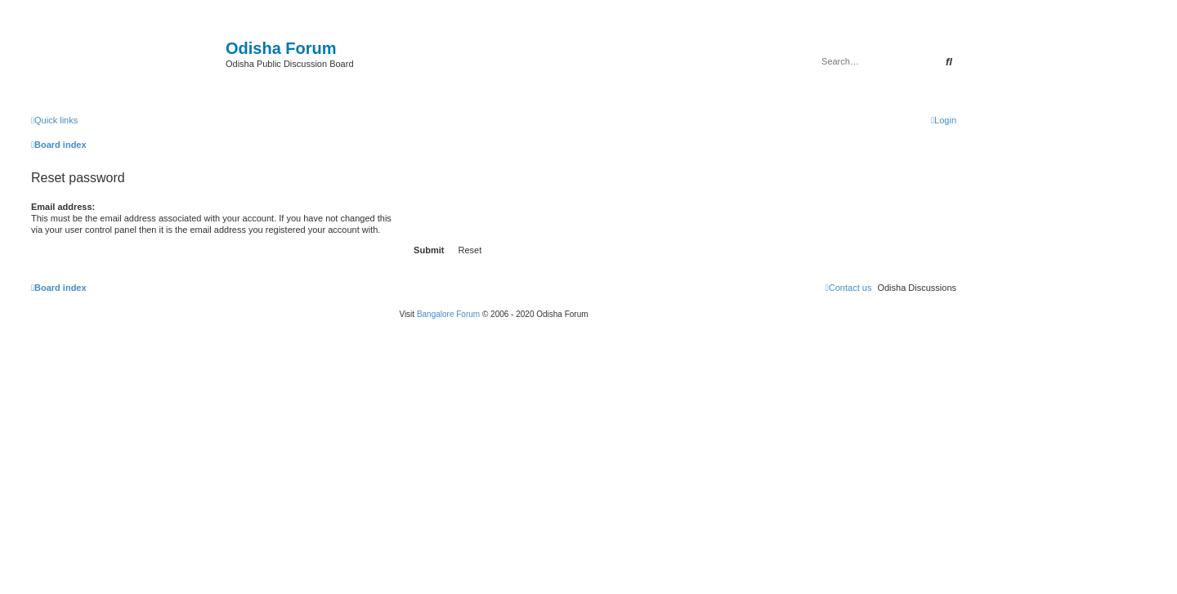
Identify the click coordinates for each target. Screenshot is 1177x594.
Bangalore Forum (448, 314)
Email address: (63, 207)
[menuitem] (943, 120)
